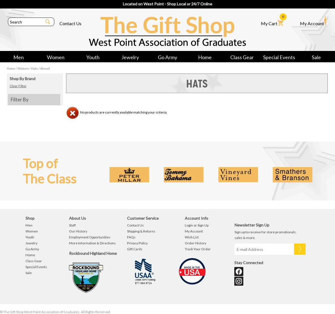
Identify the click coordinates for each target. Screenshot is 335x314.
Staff (72, 225)
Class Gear (242, 57)
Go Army (167, 57)
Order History (195, 243)
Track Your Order (198, 249)
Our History (78, 231)
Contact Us (70, 23)
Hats (34, 68)
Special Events (279, 57)
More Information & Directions (92, 243)
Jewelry (130, 57)
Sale (316, 57)
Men (18, 57)
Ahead (45, 68)
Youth (93, 57)
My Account (313, 21)
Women (56, 57)
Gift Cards (134, 249)
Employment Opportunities (89, 237)
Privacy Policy (137, 243)
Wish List (192, 237)
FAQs (131, 237)
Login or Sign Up (197, 225)
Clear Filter (18, 86)
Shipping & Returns (141, 231)
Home (205, 57)
